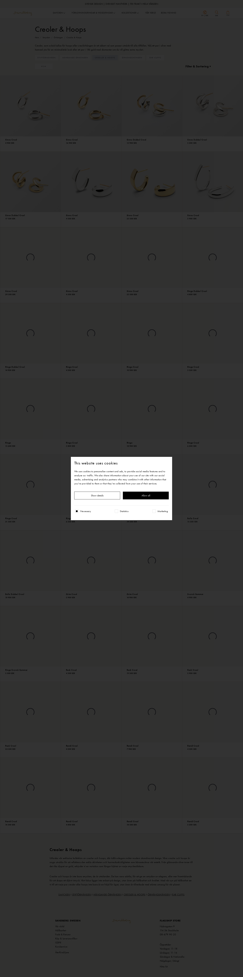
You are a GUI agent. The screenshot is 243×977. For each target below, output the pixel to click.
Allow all (146, 495)
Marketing (162, 511)
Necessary (85, 511)
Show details (97, 495)
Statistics (124, 511)
